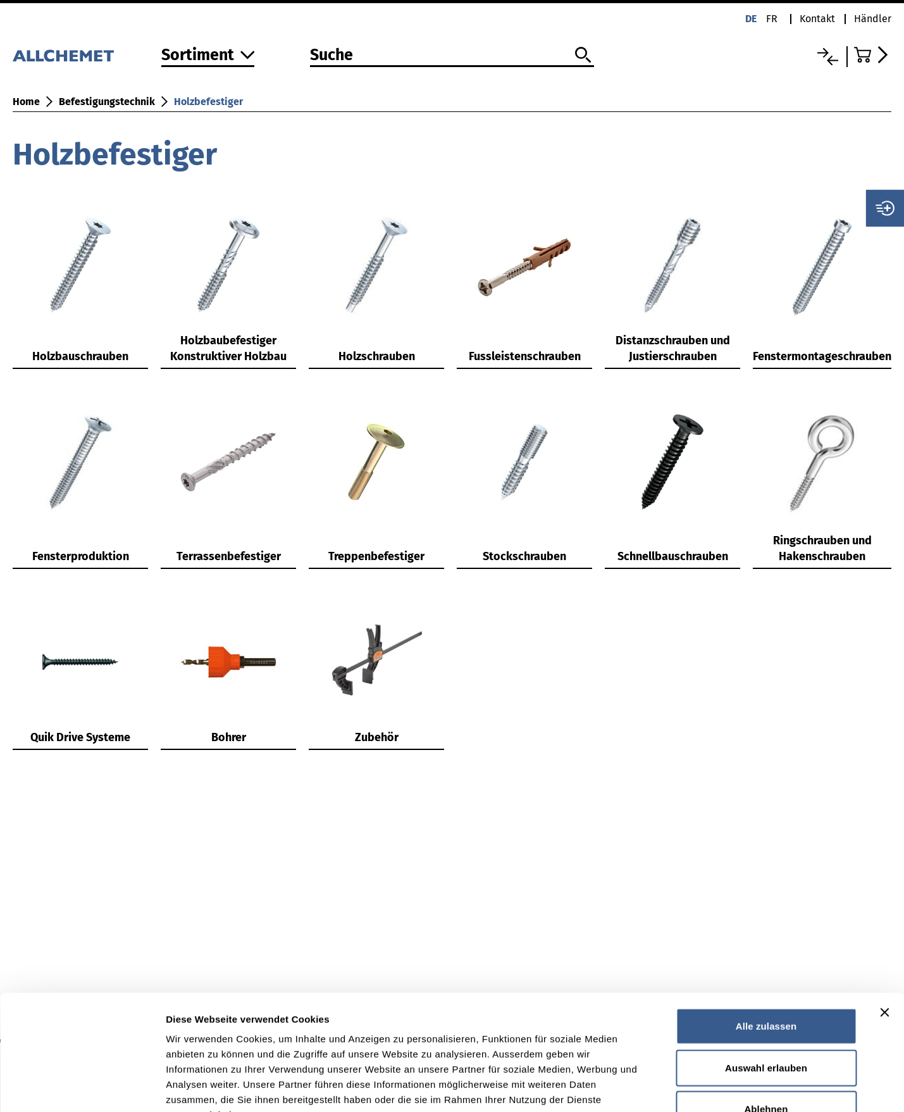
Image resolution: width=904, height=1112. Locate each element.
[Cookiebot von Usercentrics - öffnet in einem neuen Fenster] (82, 1087)
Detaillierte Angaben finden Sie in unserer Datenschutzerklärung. (322, 1035)
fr (771, 19)
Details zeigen (673, 1087)
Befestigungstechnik (107, 102)
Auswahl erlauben (766, 973)
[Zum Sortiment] (208, 56)
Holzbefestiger (208, 102)
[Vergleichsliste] (827, 56)
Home (26, 102)
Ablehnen (766, 1014)
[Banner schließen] (884, 918)
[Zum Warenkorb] (872, 54)
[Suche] (452, 55)
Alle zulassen (766, 932)
